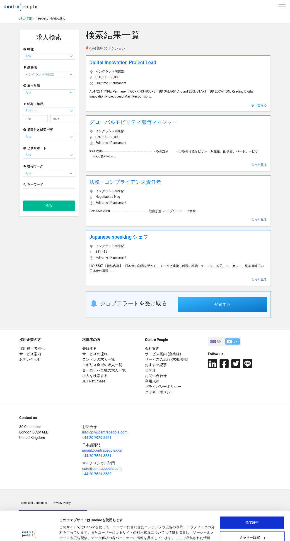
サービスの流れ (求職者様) (166, 359)
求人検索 (49, 37)
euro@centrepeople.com (102, 468)
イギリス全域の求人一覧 (102, 365)
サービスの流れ (95, 354)
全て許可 (252, 493)
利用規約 (152, 381)
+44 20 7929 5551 (96, 438)
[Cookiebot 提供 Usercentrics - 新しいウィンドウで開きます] (29, 532)
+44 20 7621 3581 (96, 456)
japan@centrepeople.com (102, 450)
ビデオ (150, 370)
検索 (49, 205)
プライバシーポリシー (163, 386)
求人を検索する (95, 376)
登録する (222, 304)
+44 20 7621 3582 (96, 474)
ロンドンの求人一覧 (98, 359)
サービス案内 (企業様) (163, 354)
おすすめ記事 (156, 365)
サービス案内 (30, 354)
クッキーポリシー (159, 392)
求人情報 (25, 18)
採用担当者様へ (32, 348)
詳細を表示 (68, 532)
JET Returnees (94, 381)
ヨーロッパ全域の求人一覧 (104, 370)
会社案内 (152, 348)
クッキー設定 (252, 508)
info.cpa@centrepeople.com (105, 432)
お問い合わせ (30, 359)
